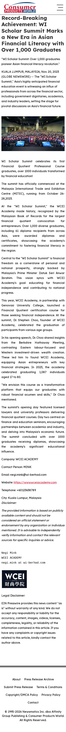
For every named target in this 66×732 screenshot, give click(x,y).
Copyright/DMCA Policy (22, 695)
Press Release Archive (39, 679)
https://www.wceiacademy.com (35, 482)
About (16, 679)
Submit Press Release (18, 687)
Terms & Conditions (49, 687)
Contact (33, 702)
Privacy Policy (50, 695)
